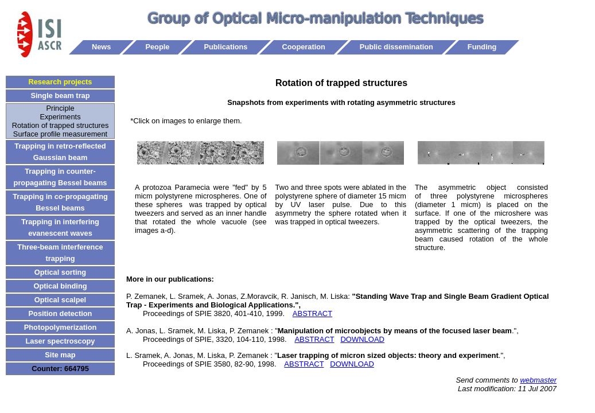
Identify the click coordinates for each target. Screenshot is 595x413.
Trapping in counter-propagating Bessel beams (60, 177)
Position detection (60, 313)
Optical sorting (60, 272)
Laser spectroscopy (60, 341)
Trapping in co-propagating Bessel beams (60, 202)
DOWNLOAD (362, 339)
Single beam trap (60, 95)
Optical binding (60, 286)
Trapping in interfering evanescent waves (60, 227)
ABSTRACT (312, 313)
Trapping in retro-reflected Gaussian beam (60, 152)
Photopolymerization (60, 327)
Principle (60, 108)
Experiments (60, 116)
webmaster (538, 380)
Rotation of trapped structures (60, 125)
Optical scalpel (60, 299)
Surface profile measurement (60, 134)
